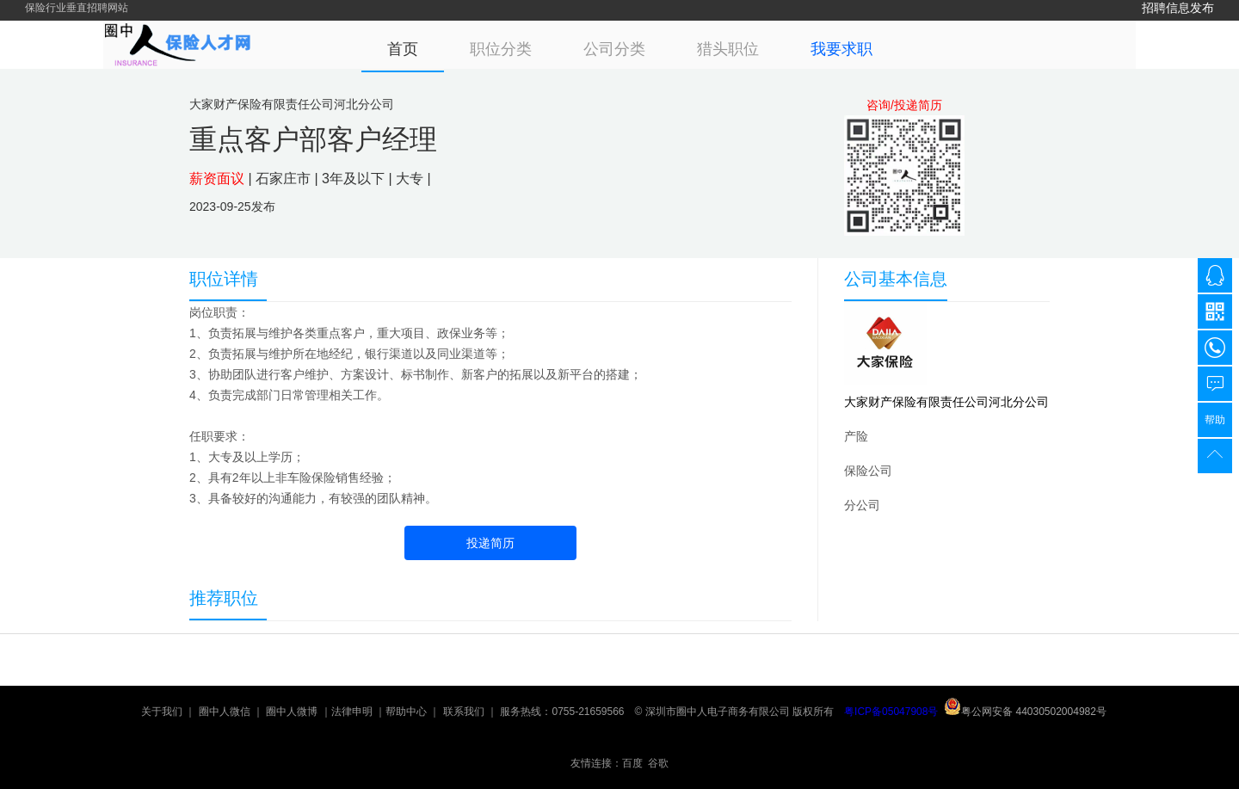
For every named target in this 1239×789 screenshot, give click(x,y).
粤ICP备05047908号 (891, 712)
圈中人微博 (291, 712)
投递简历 (490, 543)
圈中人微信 (224, 712)
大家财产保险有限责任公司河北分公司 (946, 402)
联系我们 (463, 712)
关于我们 (161, 712)
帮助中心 (406, 712)
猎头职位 (728, 49)
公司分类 (614, 49)
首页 (402, 49)
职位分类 (501, 49)
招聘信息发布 (1178, 8)
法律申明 (352, 712)
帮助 (1215, 420)
